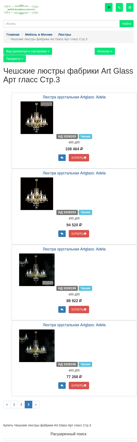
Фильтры (104, 51)
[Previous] (7, 404)
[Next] (35, 404)
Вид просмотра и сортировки (27, 51)
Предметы (14, 58)
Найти (126, 23)
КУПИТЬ (79, 157)
